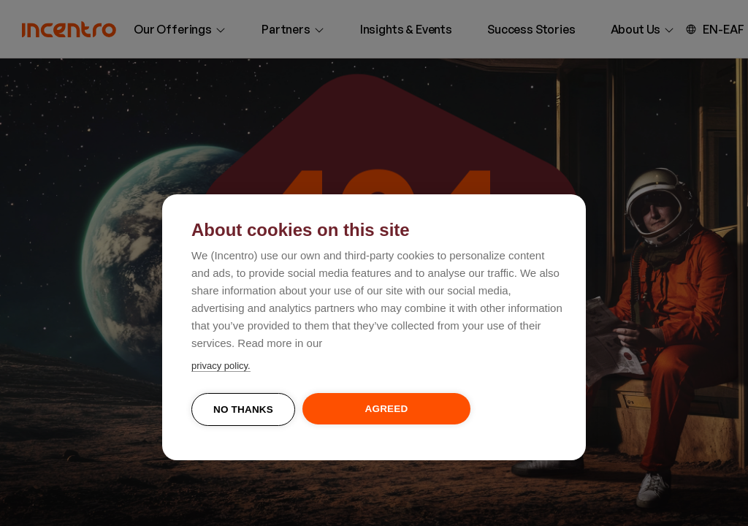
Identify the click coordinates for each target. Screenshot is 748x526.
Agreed (386, 408)
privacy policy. (221, 365)
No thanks (243, 409)
